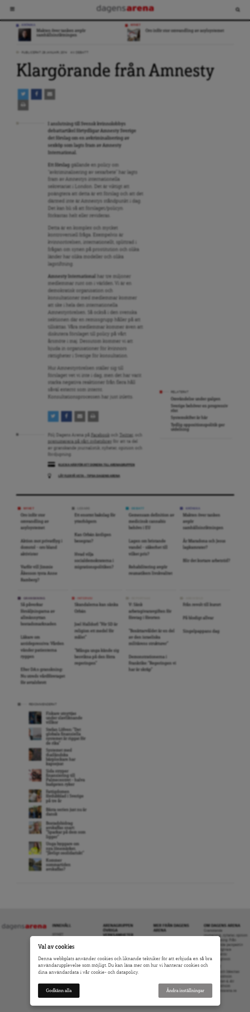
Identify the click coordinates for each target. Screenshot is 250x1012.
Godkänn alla (59, 990)
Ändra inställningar (185, 990)
